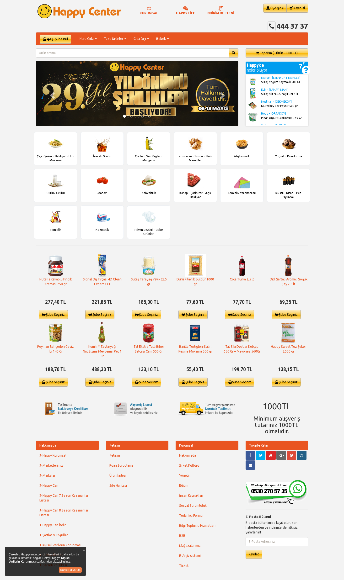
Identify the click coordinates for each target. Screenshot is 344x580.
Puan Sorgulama (121, 465)
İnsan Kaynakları (191, 495)
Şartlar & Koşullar (53, 535)
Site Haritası (118, 485)
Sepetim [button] (277, 53)
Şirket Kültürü (189, 465)
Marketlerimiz (51, 465)
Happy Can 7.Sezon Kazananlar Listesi (63, 498)
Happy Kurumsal (52, 455)
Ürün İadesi (117, 475)
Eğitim (183, 485)
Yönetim (185, 475)
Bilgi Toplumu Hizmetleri (197, 525)
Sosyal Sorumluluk (193, 505)
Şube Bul (55, 39)
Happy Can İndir (52, 525)
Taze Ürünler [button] (115, 39)
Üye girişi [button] (275, 8)
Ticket (183, 566)
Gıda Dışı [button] (141, 39)
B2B (182, 536)
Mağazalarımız (190, 546)
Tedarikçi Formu (191, 515)
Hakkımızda (47, 445)
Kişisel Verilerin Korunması (60, 545)
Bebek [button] (162, 39)
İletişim (114, 445)
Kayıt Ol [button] (297, 8)
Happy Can (48, 485)
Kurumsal (186, 445)
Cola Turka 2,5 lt (242, 279)
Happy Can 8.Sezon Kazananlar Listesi (63, 512)
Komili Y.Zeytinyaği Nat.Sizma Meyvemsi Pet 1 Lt (102, 351)
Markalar (47, 475)
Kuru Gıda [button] (88, 39)
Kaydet (254, 554)
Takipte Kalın (258, 445)
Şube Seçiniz (53, 314)
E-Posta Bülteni (258, 517)
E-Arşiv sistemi (190, 556)
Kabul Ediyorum (70, 570)
